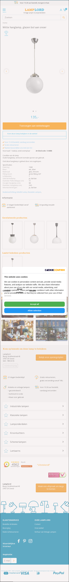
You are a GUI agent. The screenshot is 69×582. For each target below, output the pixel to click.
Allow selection (34, 310)
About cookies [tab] (19, 291)
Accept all (34, 304)
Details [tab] (33, 291)
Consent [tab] (6, 291)
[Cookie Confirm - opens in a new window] (55, 270)
